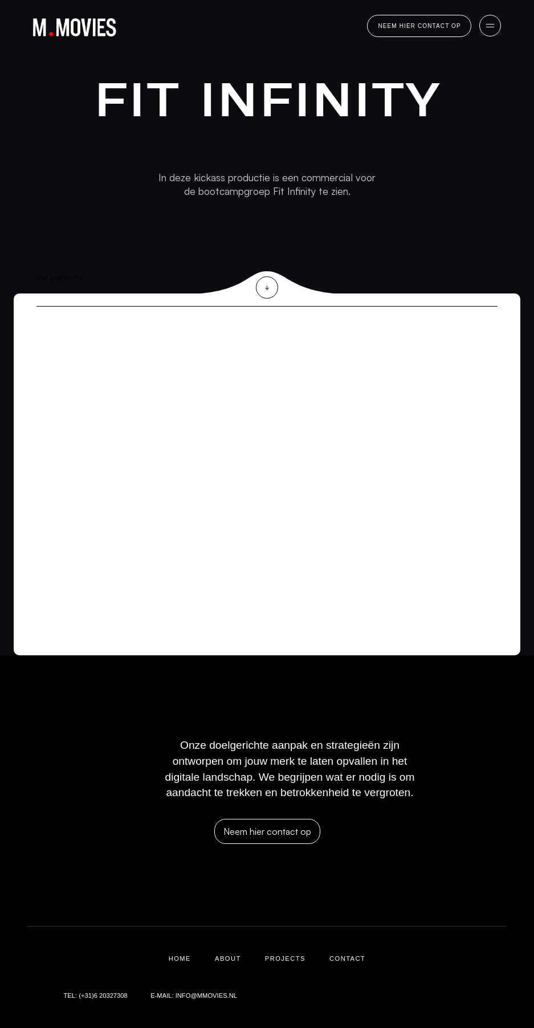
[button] (490, 25)
